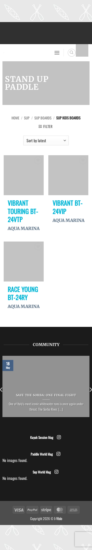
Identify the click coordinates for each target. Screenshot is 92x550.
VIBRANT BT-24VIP (67, 207)
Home (15, 117)
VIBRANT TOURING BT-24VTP (23, 211)
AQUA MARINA (23, 228)
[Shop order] (45, 140)
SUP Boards (43, 117)
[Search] (72, 53)
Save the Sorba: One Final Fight (46, 395)
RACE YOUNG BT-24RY (23, 293)
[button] (57, 53)
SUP (26, 117)
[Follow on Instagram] (59, 437)
